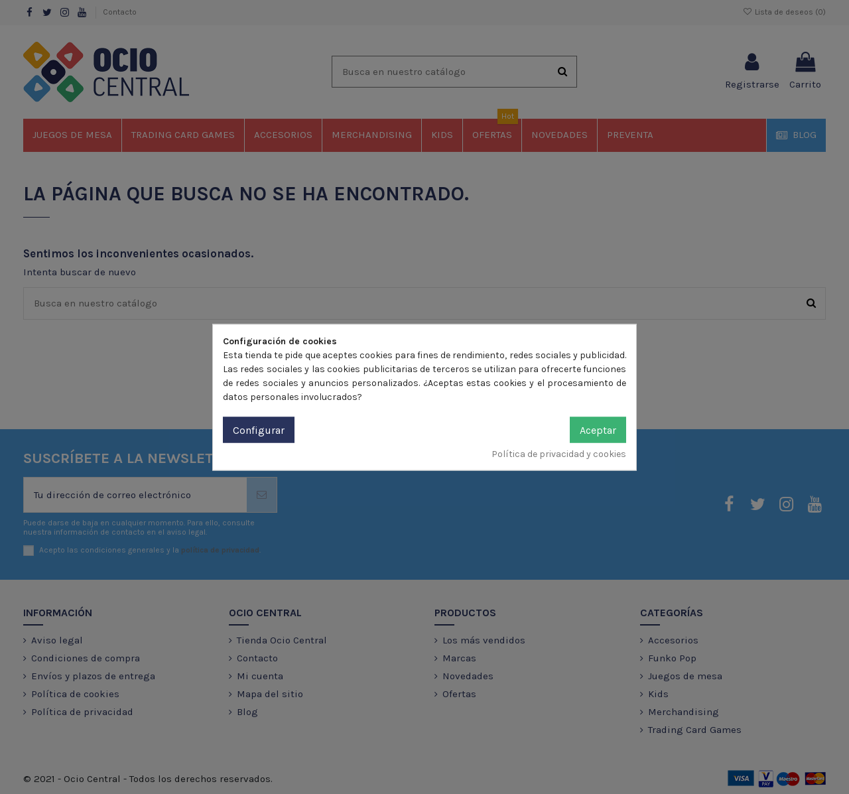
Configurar (259, 429)
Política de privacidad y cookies (558, 453)
